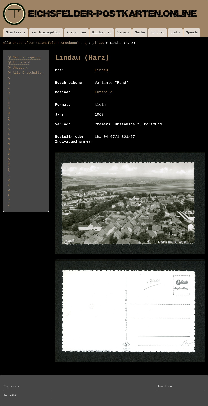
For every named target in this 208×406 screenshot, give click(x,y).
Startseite (15, 32)
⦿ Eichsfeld (19, 62)
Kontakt (157, 32)
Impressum (12, 386)
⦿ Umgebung (18, 68)
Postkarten (76, 32)
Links (175, 32)
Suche (140, 32)
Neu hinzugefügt (45, 32)
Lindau (98, 43)
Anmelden (164, 386)
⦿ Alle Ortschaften (25, 73)
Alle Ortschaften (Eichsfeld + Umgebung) (41, 43)
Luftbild (103, 92)
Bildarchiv (101, 32)
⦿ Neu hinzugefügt (24, 57)
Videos (123, 32)
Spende (192, 32)
